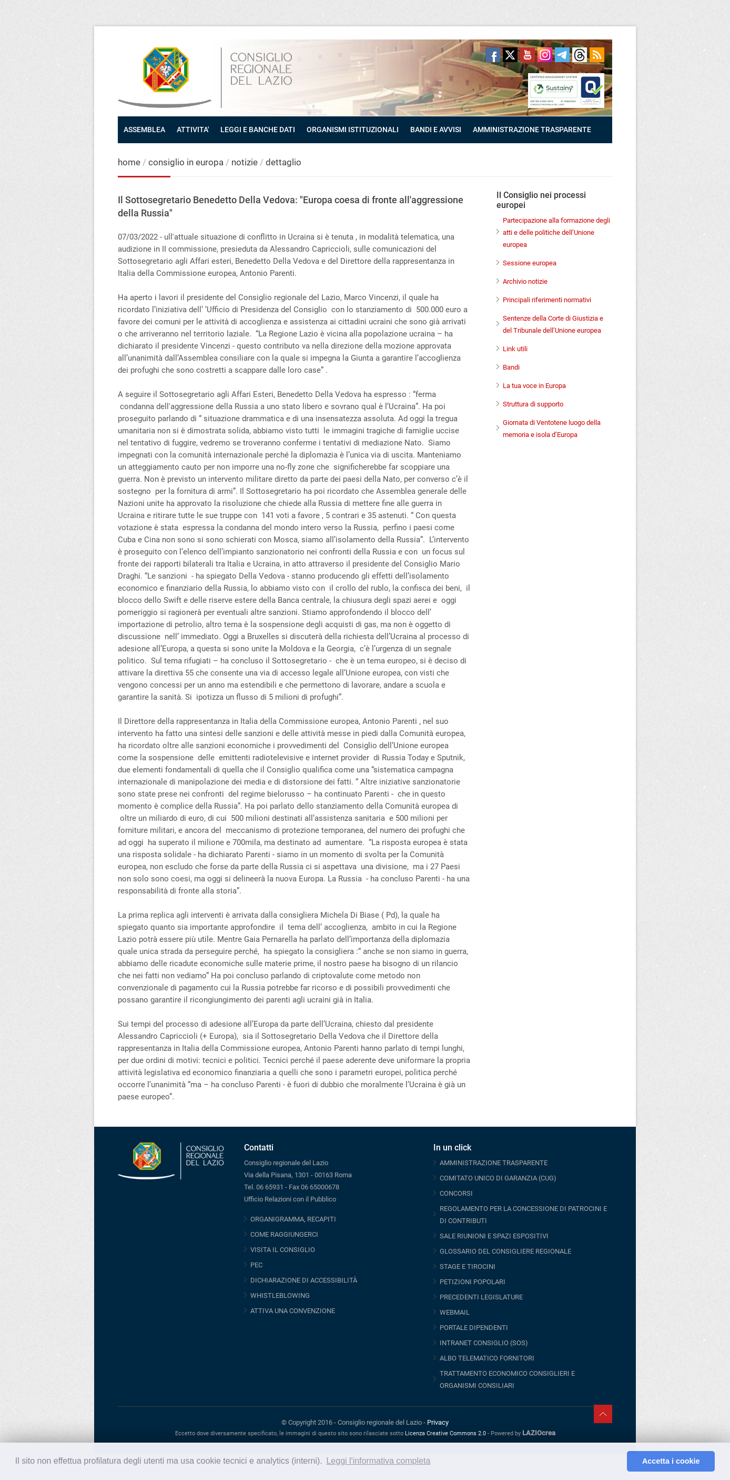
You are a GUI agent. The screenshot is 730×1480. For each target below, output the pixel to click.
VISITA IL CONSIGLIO (282, 1250)
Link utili (515, 349)
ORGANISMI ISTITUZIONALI (353, 129)
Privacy (438, 1422)
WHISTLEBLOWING (280, 1295)
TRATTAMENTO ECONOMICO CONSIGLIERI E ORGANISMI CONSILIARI (507, 1379)
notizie (244, 162)
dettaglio (283, 162)
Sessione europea (529, 263)
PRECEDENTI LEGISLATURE (481, 1297)
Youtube (527, 54)
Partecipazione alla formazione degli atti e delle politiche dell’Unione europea (556, 232)
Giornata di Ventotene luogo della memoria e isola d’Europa (552, 429)
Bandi (511, 367)
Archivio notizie (525, 281)
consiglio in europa (186, 162)
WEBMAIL (455, 1312)
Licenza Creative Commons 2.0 (445, 1433)
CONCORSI (456, 1193)
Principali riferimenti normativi (547, 300)
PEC (256, 1265)
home (129, 162)
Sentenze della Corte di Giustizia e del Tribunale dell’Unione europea (553, 324)
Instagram (545, 54)
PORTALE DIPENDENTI (474, 1328)
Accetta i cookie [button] (671, 1461)
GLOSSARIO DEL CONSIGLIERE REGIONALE (505, 1251)
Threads (579, 54)
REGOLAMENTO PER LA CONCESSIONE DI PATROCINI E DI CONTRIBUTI (523, 1215)
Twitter (510, 54)
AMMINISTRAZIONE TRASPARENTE (532, 129)
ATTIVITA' (193, 129)
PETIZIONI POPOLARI (472, 1282)
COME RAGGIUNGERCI (284, 1234)
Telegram (562, 54)
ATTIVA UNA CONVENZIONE (292, 1311)
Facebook (492, 54)
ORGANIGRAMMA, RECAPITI (293, 1219)
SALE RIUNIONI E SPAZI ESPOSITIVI (494, 1236)
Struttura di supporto (533, 404)
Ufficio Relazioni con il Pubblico (290, 1199)
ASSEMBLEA (144, 129)
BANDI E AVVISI (435, 129)
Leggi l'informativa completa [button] (378, 1460)
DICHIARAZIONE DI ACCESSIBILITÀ (303, 1280)
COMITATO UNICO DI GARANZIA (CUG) (498, 1178)
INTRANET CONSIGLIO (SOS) (484, 1343)
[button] (616, 1461)
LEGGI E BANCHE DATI (257, 129)
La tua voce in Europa (534, 386)
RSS (597, 54)
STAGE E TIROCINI (467, 1266)
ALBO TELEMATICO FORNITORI (487, 1358)
